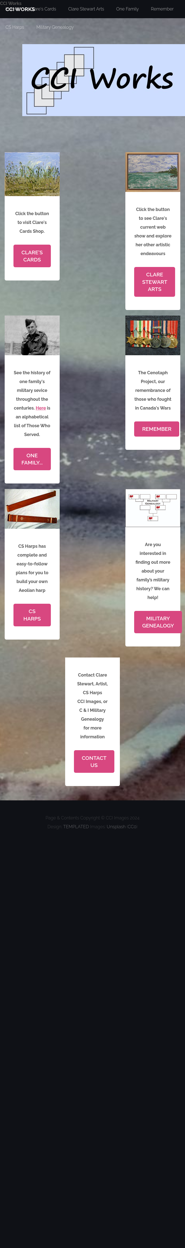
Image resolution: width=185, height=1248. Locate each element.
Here (41, 408)
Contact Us (94, 761)
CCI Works (10, 3)
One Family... (32, 459)
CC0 (132, 826)
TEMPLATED (76, 826)
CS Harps (14, 27)
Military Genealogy (55, 27)
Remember (156, 429)
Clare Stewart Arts (154, 281)
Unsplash (116, 826)
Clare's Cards (32, 256)
